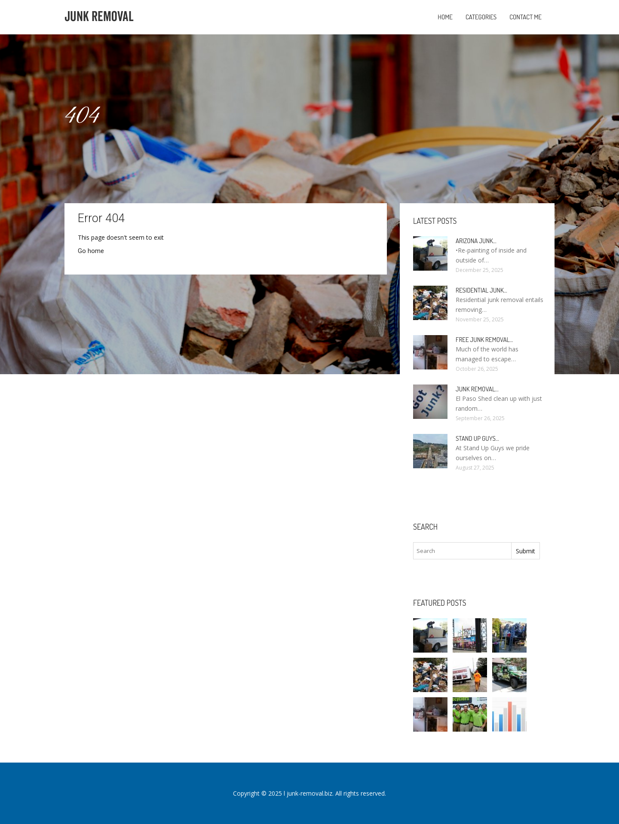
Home (445, 17)
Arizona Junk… (476, 241)
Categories (481, 17)
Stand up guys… (477, 438)
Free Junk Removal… (484, 340)
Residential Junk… (481, 290)
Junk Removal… (477, 389)
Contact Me (525, 17)
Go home (91, 251)
